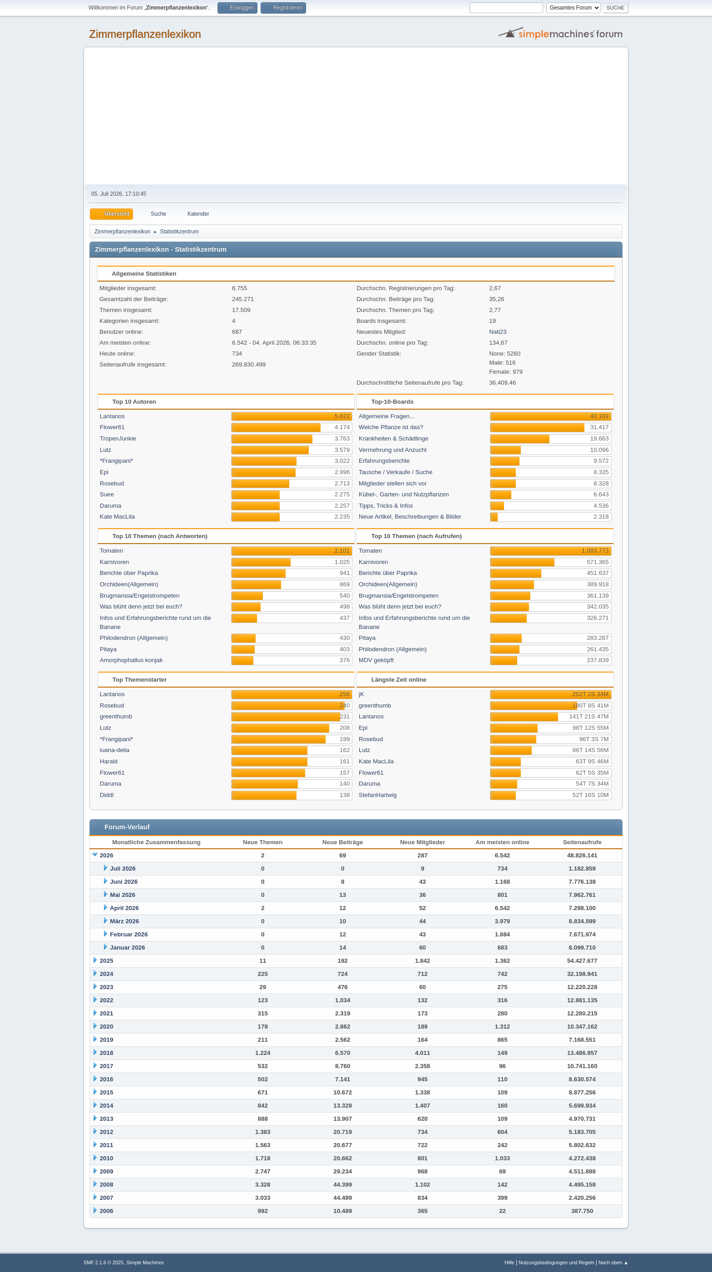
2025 (107, 960)
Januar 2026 (127, 947)
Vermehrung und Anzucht (393, 449)
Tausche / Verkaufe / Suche (395, 472)
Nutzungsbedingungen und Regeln (556, 1262)
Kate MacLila (117, 516)
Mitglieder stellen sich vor (393, 483)
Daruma (110, 505)
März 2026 (124, 921)
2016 (107, 1079)
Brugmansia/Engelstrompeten (140, 595)
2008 (107, 1184)
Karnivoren (114, 562)
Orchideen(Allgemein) (129, 584)
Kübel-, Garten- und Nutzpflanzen (404, 494)
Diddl (107, 795)
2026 (107, 855)
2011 (107, 1145)
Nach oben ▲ (613, 1262)
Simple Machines (144, 1262)
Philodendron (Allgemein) (134, 637)
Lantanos (112, 416)
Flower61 (112, 427)
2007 (107, 1197)
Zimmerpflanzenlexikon (145, 34)
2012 (107, 1131)
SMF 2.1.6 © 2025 (104, 1262)
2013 (107, 1118)
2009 (107, 1171)
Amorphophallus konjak (131, 660)
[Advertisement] (356, 116)
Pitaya (108, 649)
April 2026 (124, 908)
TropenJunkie (118, 438)
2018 (107, 1052)
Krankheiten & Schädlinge (393, 438)
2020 (107, 1026)
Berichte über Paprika (129, 572)
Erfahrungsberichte (384, 460)
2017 (107, 1066)
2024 (107, 973)
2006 (107, 1211)
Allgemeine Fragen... (387, 416)
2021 (107, 1013)
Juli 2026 (122, 868)
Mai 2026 (122, 894)
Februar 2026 (129, 934)
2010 (107, 1158)
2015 (107, 1092)
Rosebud (112, 483)
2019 (107, 1039)
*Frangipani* (116, 460)
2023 (107, 987)
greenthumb (116, 716)
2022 (107, 1000)
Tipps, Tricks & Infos (386, 505)
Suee (107, 494)
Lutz (105, 449)
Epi (104, 472)
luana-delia (114, 750)
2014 (107, 1105)
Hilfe (509, 1262)
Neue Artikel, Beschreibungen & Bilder (410, 516)
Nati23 (498, 331)
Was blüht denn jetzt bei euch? (141, 606)
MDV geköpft (376, 660)
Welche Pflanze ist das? (391, 427)
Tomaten (111, 550)
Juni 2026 (124, 881)
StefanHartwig (378, 795)
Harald (109, 761)
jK (361, 694)
